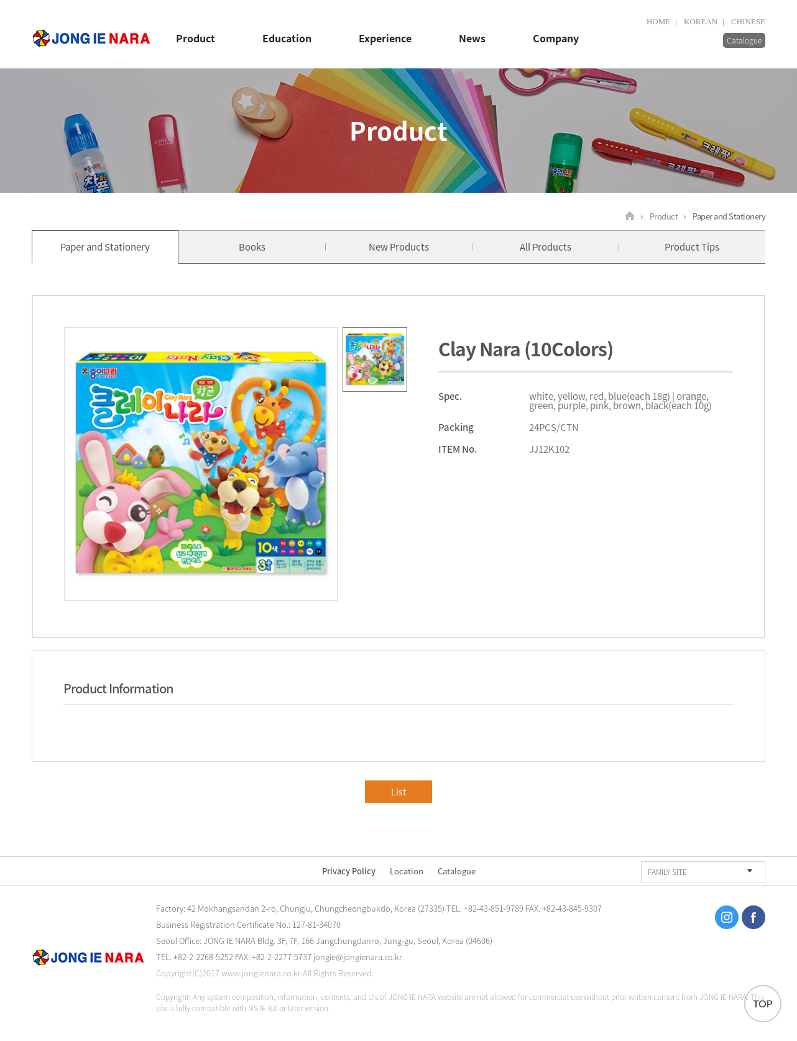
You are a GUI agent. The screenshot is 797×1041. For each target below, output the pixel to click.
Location (406, 871)
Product (195, 38)
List (398, 791)
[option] (201, 464)
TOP (762, 1003)
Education (286, 38)
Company (556, 38)
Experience (385, 38)
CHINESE (748, 21)
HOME (658, 21)
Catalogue (744, 40)
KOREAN (700, 21)
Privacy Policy (348, 871)
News (472, 38)
